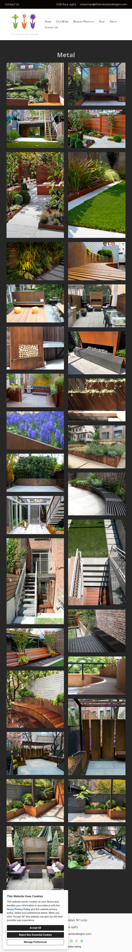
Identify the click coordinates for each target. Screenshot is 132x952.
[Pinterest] (71, 941)
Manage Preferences (35, 942)
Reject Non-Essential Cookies (35, 934)
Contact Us (51, 27)
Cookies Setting (74, 946)
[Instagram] (76, 941)
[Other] (82, 941)
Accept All (35, 927)
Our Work (62, 21)
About (113, 21)
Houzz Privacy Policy (18, 909)
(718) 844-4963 (66, 4)
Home (48, 21)
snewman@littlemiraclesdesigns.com (103, 4)
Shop (102, 21)
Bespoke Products (83, 21)
